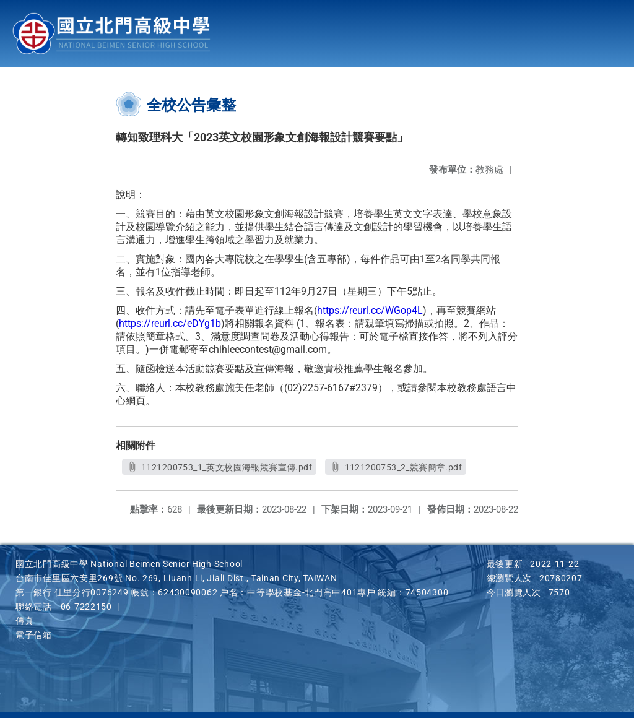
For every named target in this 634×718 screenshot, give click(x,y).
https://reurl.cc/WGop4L (370, 310)
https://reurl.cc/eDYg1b (170, 323)
